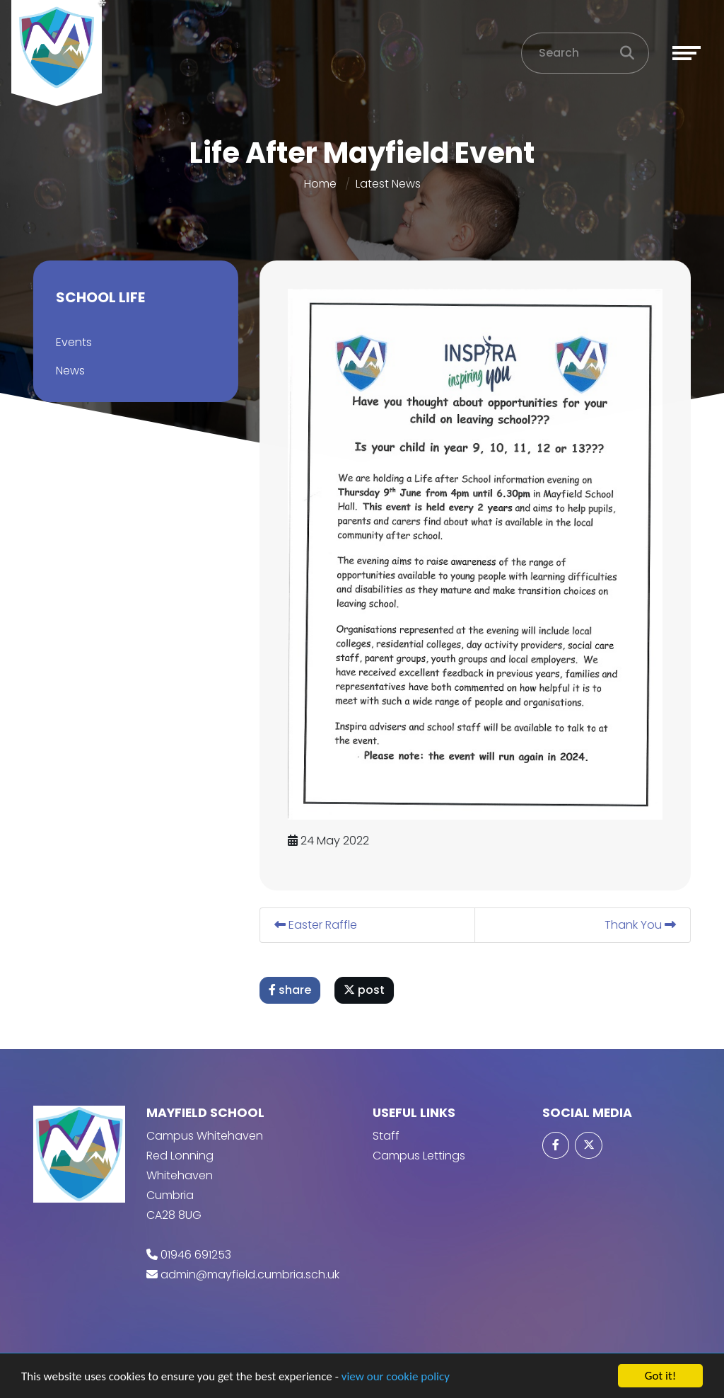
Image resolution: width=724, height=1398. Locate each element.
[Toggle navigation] (686, 53)
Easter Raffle (316, 925)
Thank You (641, 925)
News (69, 370)
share (290, 990)
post (364, 990)
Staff (386, 1136)
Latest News (388, 184)
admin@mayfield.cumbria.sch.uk (249, 1274)
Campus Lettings (419, 1155)
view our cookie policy (395, 1376)
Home (320, 184)
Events (73, 342)
